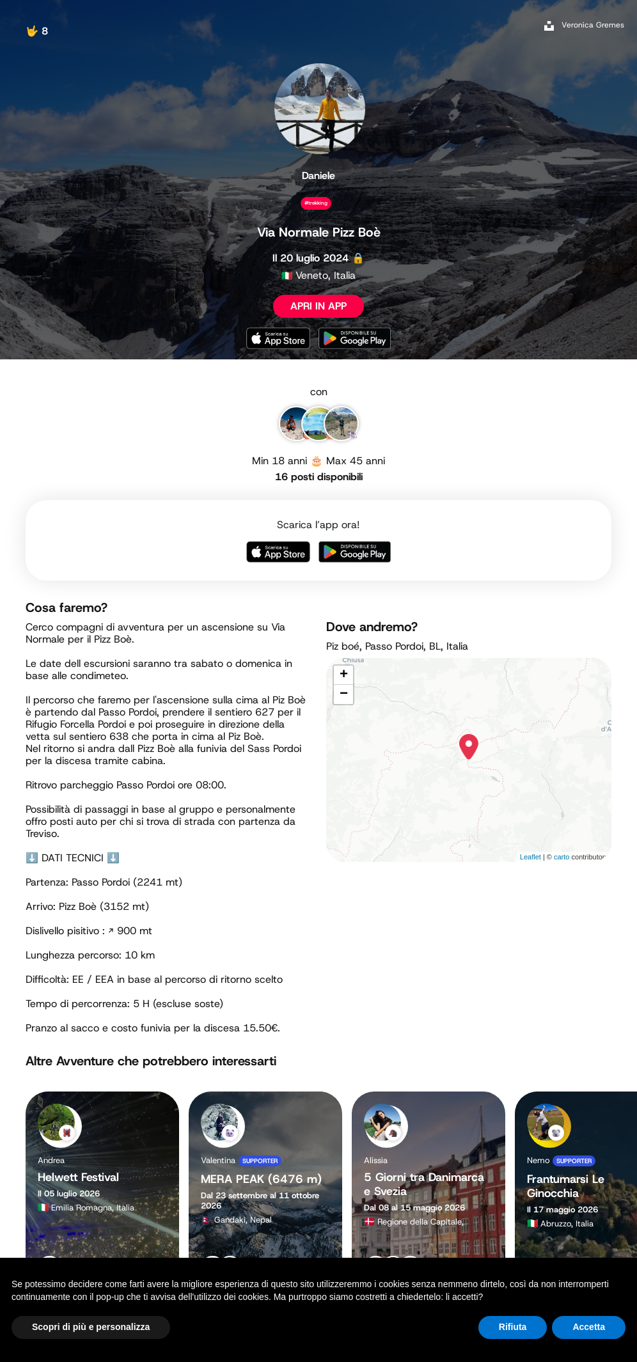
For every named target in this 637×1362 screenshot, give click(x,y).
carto (561, 857)
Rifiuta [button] (513, 1327)
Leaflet (530, 857)
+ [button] (344, 675)
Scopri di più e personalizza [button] (91, 1327)
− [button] (344, 694)
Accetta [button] (588, 1327)
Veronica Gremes (593, 25)
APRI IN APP (318, 306)
